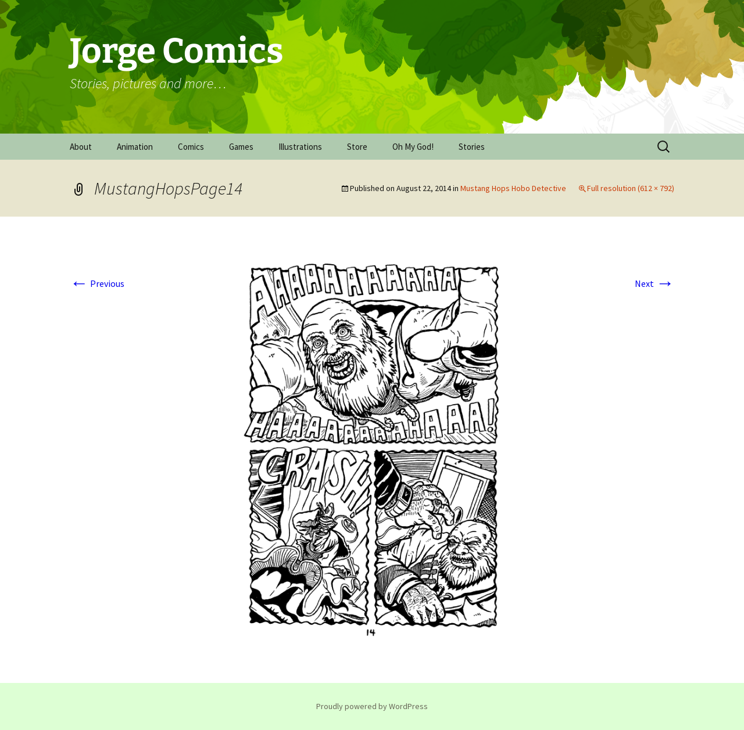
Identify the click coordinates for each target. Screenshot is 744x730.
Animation (135, 146)
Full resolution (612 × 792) (630, 188)
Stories (472, 146)
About (81, 146)
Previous (97, 283)
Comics (191, 146)
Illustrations (300, 146)
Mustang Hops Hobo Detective (513, 188)
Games (241, 146)
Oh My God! (413, 146)
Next (654, 283)
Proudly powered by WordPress (372, 706)
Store (357, 146)
